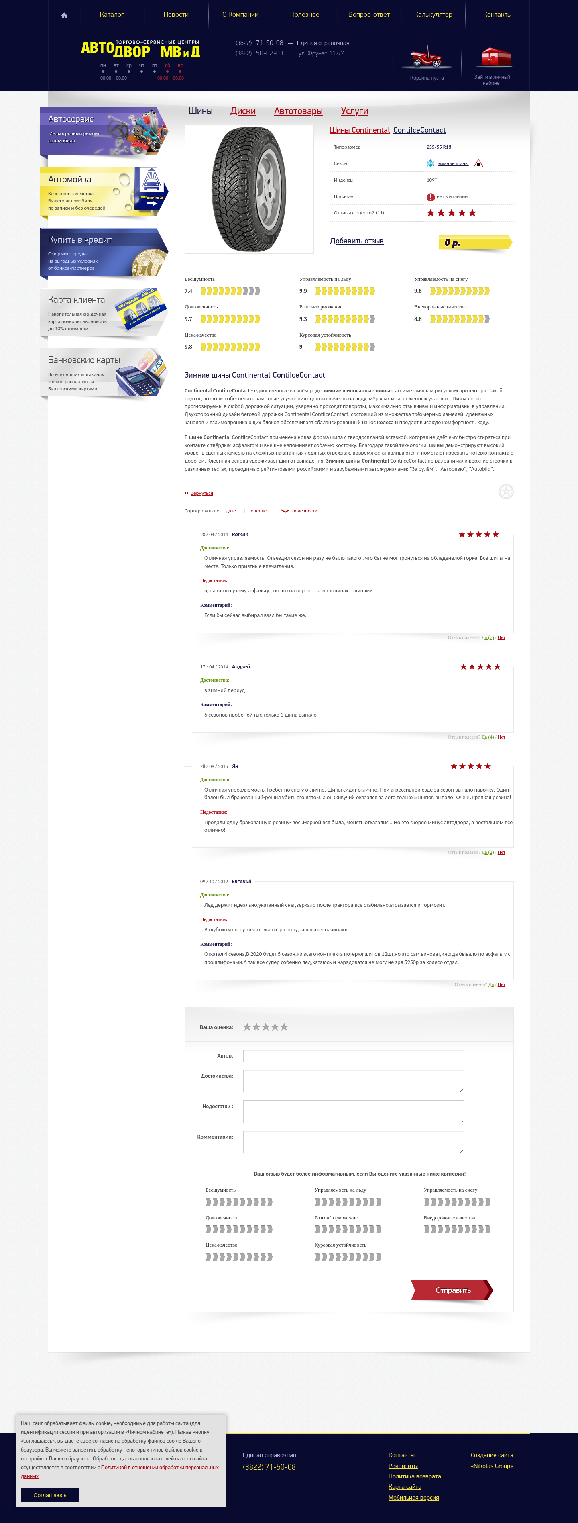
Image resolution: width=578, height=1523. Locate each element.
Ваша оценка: (216, 1027)
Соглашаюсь (49, 1495)
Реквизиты (403, 1466)
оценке (259, 511)
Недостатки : (217, 1106)
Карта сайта (405, 1487)
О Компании (240, 15)
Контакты (497, 15)
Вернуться (202, 493)
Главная (64, 15)
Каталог (112, 15)
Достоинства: (217, 1075)
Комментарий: (215, 1136)
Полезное (305, 15)
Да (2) (488, 852)
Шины (201, 110)
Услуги (354, 110)
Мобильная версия (414, 1498)
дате (231, 511)
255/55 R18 (439, 147)
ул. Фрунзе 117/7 (321, 54)
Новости (176, 15)
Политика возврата (415, 1477)
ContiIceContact (419, 130)
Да (491, 984)
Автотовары (298, 110)
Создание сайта (492, 1455)
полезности (304, 511)
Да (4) (488, 737)
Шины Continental (360, 130)
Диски (243, 110)
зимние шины (453, 163)
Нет (501, 637)
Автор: (225, 1055)
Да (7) (488, 637)
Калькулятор (433, 15)
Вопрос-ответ (369, 15)
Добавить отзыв (357, 240)
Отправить (453, 1290)
